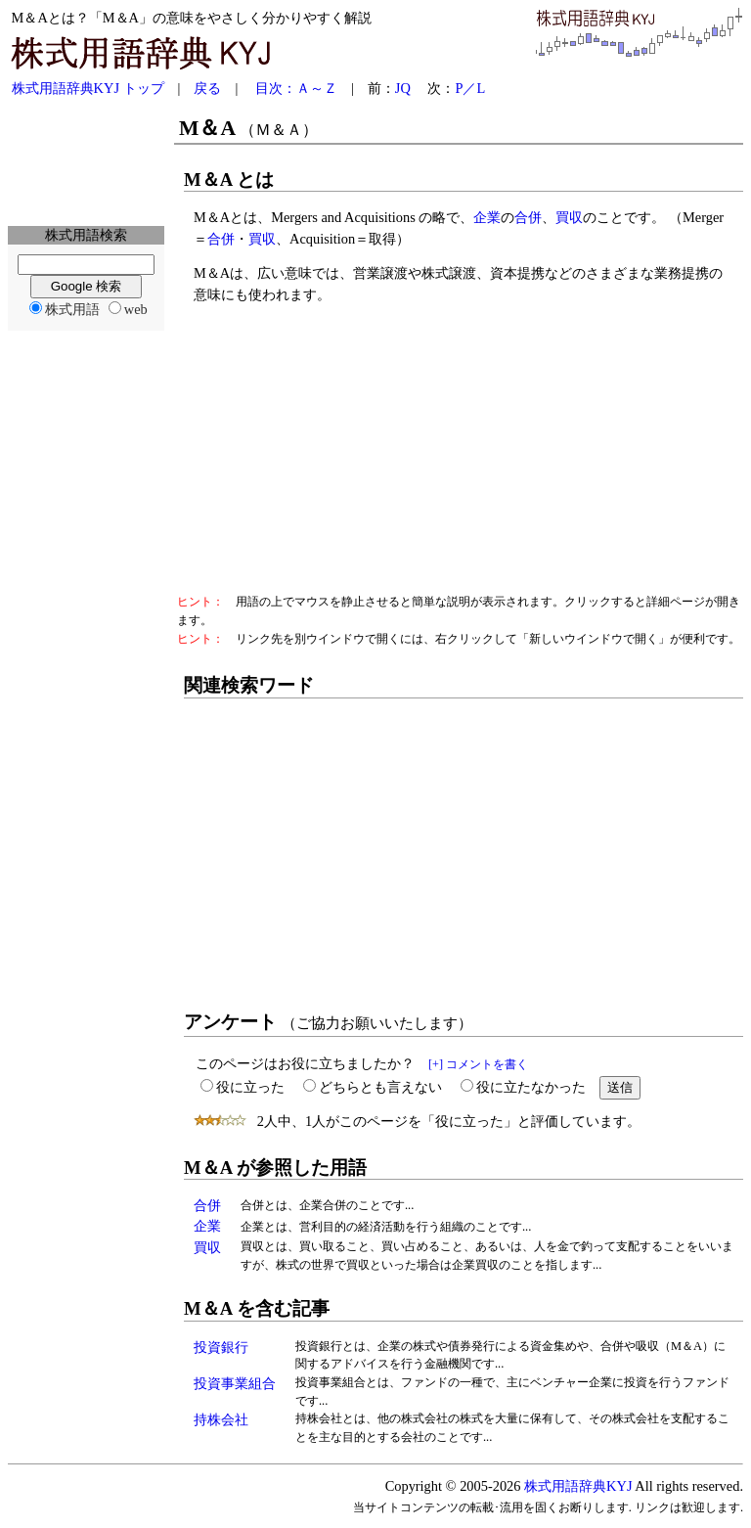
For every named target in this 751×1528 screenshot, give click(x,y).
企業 (487, 217)
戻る (207, 88)
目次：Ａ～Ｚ (296, 88)
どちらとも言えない (380, 1087)
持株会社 (221, 1419)
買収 (569, 217)
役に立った (250, 1087)
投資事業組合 (235, 1383)
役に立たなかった (531, 1087)
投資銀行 (221, 1347)
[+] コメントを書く (478, 1064)
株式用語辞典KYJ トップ (88, 88)
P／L (470, 88)
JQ (403, 88)
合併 (528, 217)
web (136, 309)
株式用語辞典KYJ (578, 1486)
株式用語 (72, 309)
